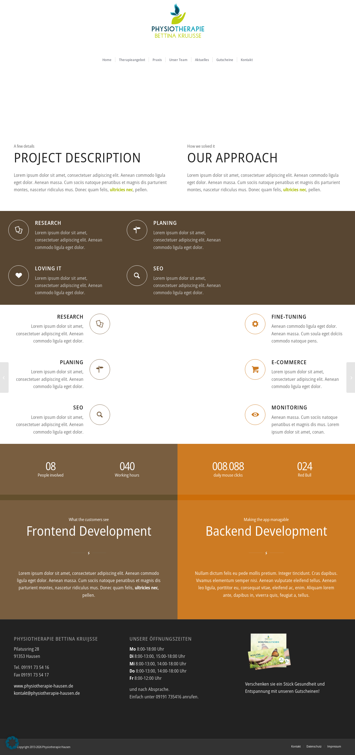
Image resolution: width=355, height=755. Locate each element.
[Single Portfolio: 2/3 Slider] (4, 377)
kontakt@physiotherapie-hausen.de (47, 693)
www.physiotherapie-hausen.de (43, 686)
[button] (12, 743)
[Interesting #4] (350, 377)
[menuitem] (107, 60)
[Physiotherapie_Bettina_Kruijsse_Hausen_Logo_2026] (177, 26)
